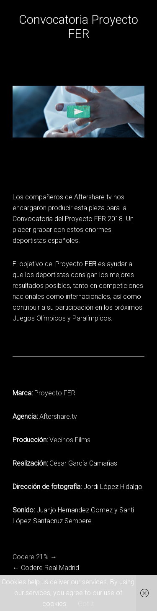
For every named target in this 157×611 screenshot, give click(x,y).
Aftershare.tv (58, 416)
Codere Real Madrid (50, 568)
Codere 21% (31, 557)
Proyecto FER (54, 393)
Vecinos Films (69, 440)
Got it (86, 604)
